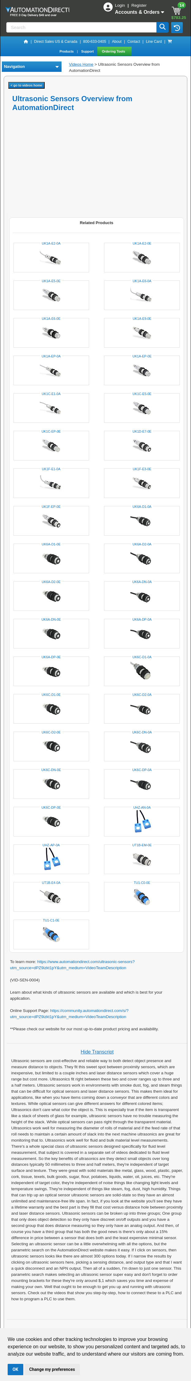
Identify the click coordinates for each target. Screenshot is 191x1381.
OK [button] (15, 1369)
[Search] (82, 27)
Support (88, 51)
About (117, 41)
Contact (133, 41)
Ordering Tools (114, 51)
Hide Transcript (97, 1051)
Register (139, 5)
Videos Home (81, 64)
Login (120, 5)
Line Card (154, 41)
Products (66, 51)
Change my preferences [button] (52, 1369)
